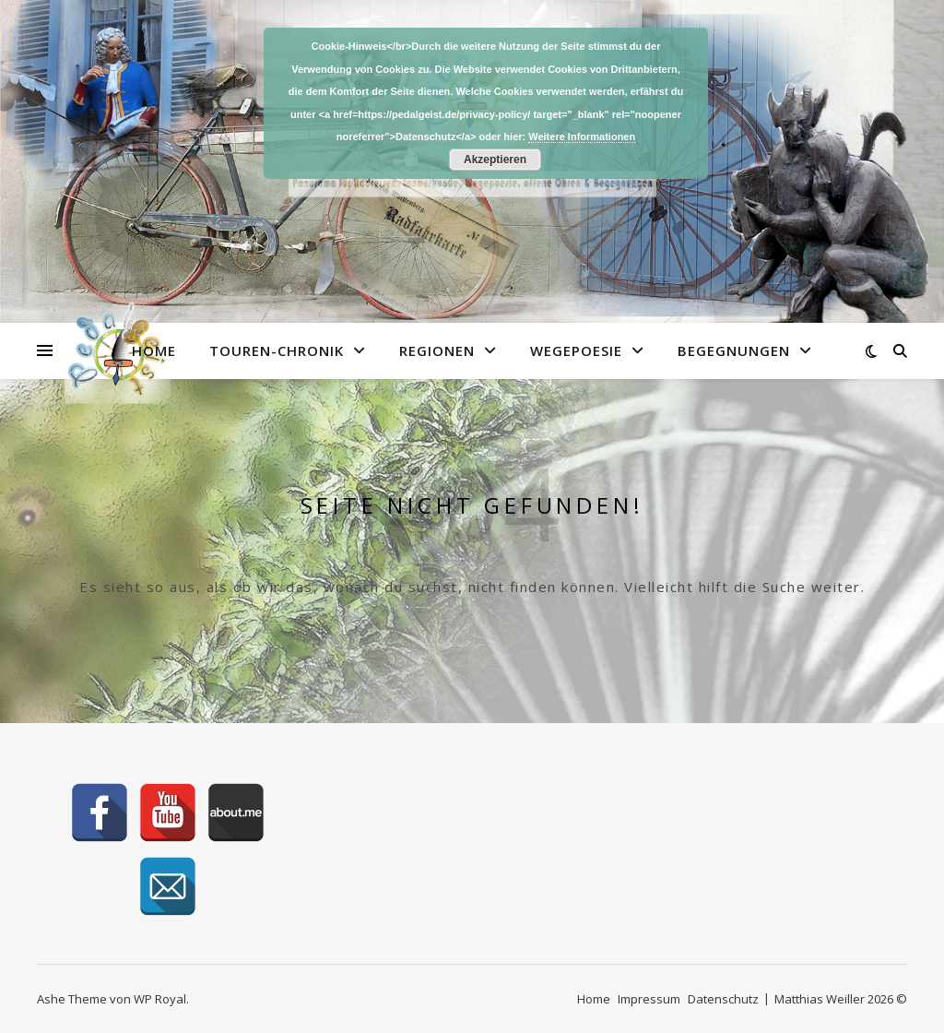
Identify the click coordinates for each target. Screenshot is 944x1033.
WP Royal (160, 999)
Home (154, 350)
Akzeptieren (495, 159)
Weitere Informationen (581, 136)
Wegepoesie (576, 350)
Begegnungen (734, 350)
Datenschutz (723, 999)
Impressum (649, 999)
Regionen (437, 350)
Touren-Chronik (276, 350)
